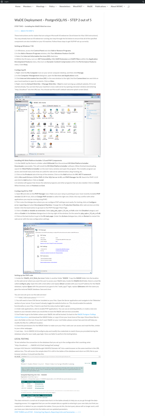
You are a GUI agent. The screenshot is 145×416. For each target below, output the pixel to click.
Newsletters (65, 7)
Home (17, 7)
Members (27, 7)
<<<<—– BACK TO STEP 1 (24, 31)
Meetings (40, 7)
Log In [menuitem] (6, 1)
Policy (52, 7)
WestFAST (77, 7)
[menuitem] (2, 1)
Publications (100, 7)
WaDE (90, 7)
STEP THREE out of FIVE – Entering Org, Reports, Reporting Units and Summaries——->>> (48, 412)
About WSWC (117, 7)
